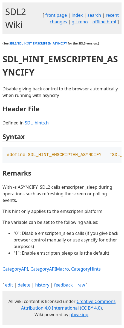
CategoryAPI (15, 269)
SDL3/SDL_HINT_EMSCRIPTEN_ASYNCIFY (38, 43)
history (42, 285)
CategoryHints (86, 269)
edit (9, 285)
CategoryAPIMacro (49, 269)
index (77, 15)
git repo (80, 22)
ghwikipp (79, 315)
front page (56, 15)
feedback (63, 285)
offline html (104, 22)
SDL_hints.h (36, 123)
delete (24, 285)
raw (81, 285)
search (94, 15)
